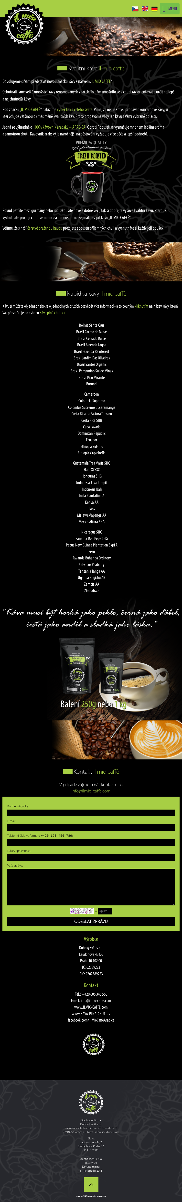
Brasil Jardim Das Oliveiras (92, 358)
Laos (92, 509)
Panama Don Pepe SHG (91, 538)
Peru (91, 551)
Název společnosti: (19, 851)
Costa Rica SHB (91, 420)
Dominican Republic (92, 433)
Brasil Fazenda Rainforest (91, 351)
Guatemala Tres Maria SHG (91, 463)
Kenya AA (91, 502)
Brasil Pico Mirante (92, 377)
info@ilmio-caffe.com (91, 791)
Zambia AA (91, 584)
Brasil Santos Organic (92, 364)
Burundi (91, 384)
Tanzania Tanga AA (91, 571)
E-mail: (11, 821)
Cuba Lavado (91, 427)
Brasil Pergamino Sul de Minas (92, 371)
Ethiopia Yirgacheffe (92, 453)
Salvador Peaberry (91, 564)
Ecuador (91, 440)
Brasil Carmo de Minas (91, 331)
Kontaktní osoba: (18, 806)
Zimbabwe (91, 590)
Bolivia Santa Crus (91, 325)
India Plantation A (91, 495)
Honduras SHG (92, 476)
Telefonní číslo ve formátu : (40, 836)
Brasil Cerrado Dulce (92, 338)
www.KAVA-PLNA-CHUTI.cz (91, 1013)
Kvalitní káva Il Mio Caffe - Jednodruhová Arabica (24, 24)
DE (154, 9)
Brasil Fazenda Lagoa (91, 344)
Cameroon (91, 394)
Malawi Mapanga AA (91, 515)
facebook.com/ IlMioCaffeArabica (91, 1020)
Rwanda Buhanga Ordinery (92, 558)
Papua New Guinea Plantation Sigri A (92, 545)
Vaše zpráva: (15, 865)
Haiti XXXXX (92, 469)
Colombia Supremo (91, 400)
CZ (135, 9)
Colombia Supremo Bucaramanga (91, 407)
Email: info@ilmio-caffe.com (91, 1000)
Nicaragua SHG (91, 532)
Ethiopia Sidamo (91, 446)
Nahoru (91, 1184)
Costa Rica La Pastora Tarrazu (92, 413)
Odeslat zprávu (91, 921)
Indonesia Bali (92, 489)
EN (145, 9)
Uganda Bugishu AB (91, 577)
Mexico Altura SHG (92, 521)
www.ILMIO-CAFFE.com (91, 1007)
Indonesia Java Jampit (91, 482)
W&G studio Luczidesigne (94, 1195)
